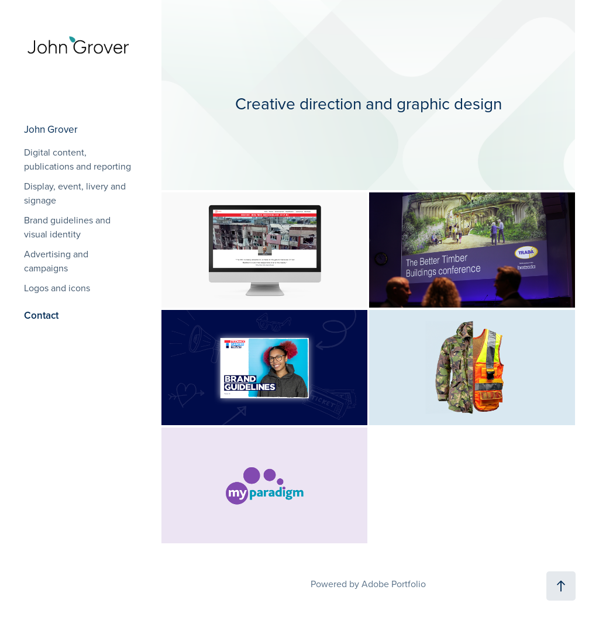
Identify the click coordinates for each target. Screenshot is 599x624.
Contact (41, 315)
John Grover (51, 129)
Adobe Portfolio (394, 583)
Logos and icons (57, 287)
